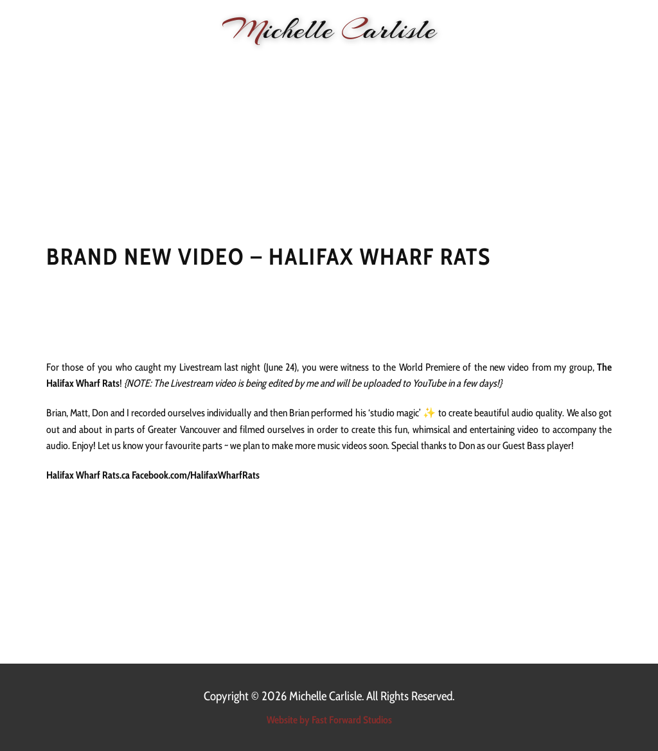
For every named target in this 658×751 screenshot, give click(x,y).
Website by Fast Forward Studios (329, 720)
